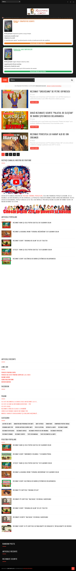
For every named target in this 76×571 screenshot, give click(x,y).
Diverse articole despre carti (23, 427)
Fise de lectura (39, 427)
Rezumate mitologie (8, 431)
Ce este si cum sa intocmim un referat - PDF (16, 404)
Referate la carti (51, 427)
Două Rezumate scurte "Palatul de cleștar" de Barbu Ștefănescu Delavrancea (51, 114)
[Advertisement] (16, 296)
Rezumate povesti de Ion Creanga (38, 431)
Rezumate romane (7, 434)
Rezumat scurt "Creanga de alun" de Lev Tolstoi (30, 240)
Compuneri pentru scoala (62, 424)
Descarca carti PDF (7, 427)
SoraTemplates (11, 568)
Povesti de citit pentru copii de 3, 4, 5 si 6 (15, 375)
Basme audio (5, 377)
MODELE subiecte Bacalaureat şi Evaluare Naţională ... (19, 413)
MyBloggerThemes (27, 568)
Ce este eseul (6, 406)
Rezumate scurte (20, 434)
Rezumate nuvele (22, 431)
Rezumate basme (8, 92)
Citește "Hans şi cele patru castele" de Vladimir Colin (32, 249)
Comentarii (49, 424)
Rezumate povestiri (56, 431)
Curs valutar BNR (7, 379)
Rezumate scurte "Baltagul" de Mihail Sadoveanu (30, 517)
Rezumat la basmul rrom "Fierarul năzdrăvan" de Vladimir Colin (36, 231)
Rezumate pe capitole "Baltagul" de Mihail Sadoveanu (32, 499)
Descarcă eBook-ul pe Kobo (38, 43)
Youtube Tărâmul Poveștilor (32, 196)
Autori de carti (6, 424)
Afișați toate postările (54, 86)
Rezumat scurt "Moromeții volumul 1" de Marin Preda (32, 454)
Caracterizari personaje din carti (23, 424)
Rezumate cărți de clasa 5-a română (13, 409)
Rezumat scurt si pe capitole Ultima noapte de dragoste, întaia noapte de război (42, 526)
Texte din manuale (33, 434)
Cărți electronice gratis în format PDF (14, 411)
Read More (34, 102)
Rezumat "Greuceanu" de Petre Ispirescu (50, 91)
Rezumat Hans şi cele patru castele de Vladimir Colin (32, 222)
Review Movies (6, 382)
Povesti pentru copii (8, 372)
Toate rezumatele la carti (48, 434)
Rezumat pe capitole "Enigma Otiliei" (26, 490)
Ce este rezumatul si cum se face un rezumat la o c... (19, 402)
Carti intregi (39, 424)
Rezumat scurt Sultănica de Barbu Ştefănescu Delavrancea (34, 258)
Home (5, 80)
